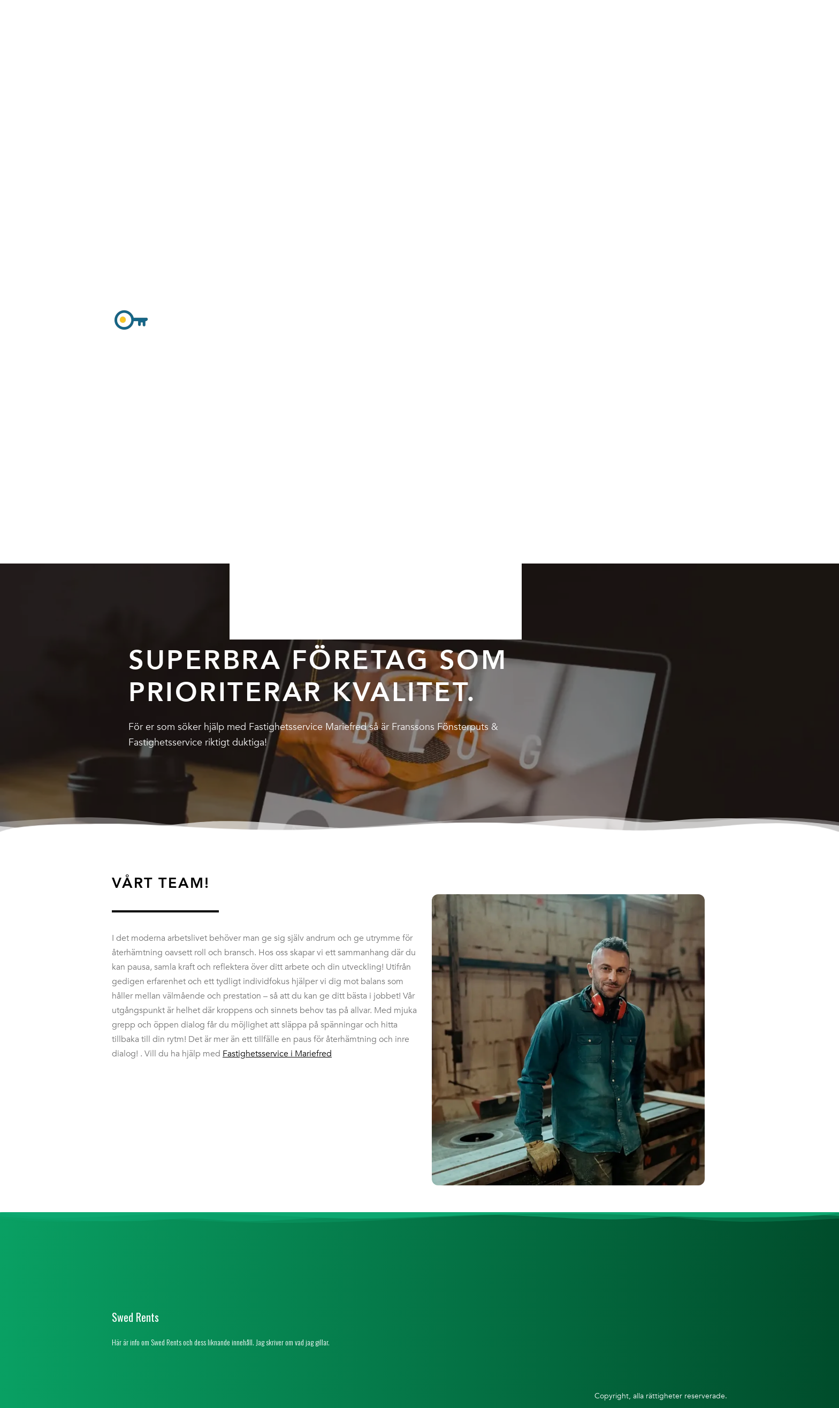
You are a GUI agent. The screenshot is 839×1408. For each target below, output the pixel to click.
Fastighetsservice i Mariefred (277, 1053)
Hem (250, 12)
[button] (376, 321)
